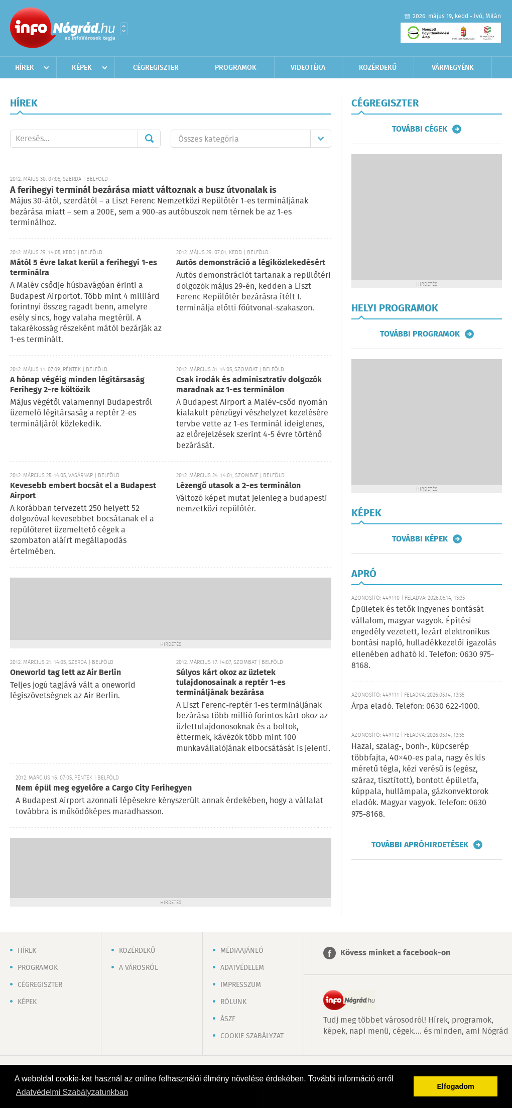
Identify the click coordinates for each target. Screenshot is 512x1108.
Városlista (123, 28)
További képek (420, 538)
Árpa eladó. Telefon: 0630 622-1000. (415, 706)
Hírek (24, 67)
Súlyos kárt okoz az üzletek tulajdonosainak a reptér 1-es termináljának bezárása (231, 683)
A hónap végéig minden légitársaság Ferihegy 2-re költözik (77, 385)
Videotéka (308, 67)
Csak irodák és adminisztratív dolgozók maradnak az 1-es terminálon (249, 385)
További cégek (419, 129)
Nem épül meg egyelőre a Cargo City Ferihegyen (104, 788)
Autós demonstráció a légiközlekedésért (250, 263)
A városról (138, 967)
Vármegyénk (453, 67)
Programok (236, 67)
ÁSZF (227, 1019)
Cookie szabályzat (252, 1036)
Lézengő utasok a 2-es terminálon (238, 486)
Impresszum (240, 984)
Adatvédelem (242, 967)
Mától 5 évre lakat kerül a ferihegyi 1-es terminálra (83, 268)
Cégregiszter (156, 67)
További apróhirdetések (419, 844)
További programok (420, 334)
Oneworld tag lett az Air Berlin (65, 673)
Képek (82, 67)
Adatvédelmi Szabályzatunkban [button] (72, 1092)
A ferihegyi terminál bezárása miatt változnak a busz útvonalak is (143, 190)
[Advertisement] (170, 608)
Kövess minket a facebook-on (395, 953)
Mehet (149, 139)
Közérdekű (378, 67)
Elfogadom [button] (455, 1086)
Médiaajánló (242, 950)
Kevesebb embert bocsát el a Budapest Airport (83, 491)
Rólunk (233, 1002)
